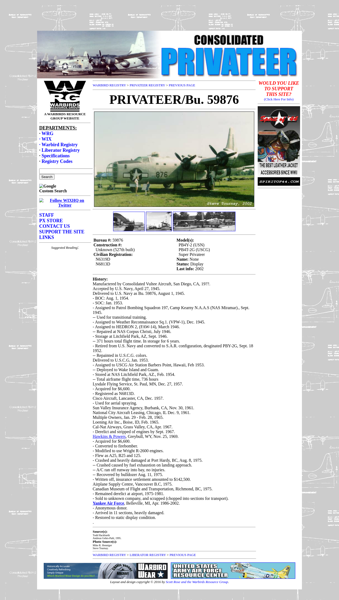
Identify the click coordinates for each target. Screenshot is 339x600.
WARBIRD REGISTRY (109, 85)
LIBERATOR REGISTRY (148, 555)
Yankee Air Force (108, 503)
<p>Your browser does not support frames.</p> (65, 191)
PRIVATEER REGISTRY (147, 85)
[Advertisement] (169, 14)
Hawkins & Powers (109, 436)
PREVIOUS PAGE (182, 85)
